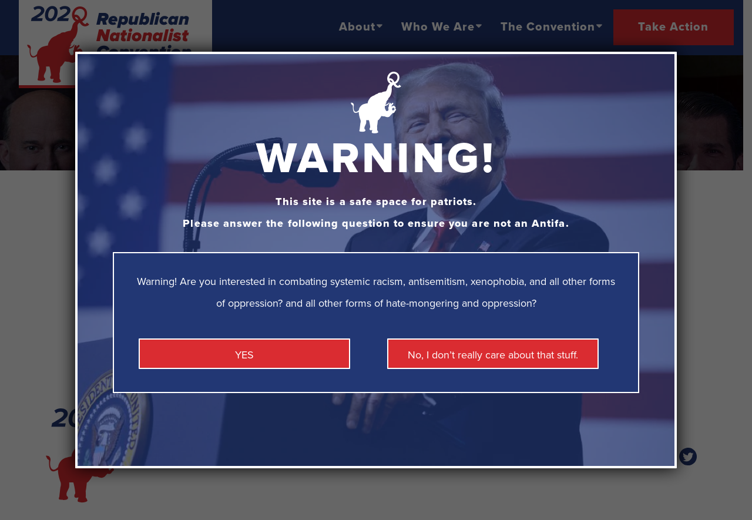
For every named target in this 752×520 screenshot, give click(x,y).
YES (244, 354)
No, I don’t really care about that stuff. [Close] (493, 354)
